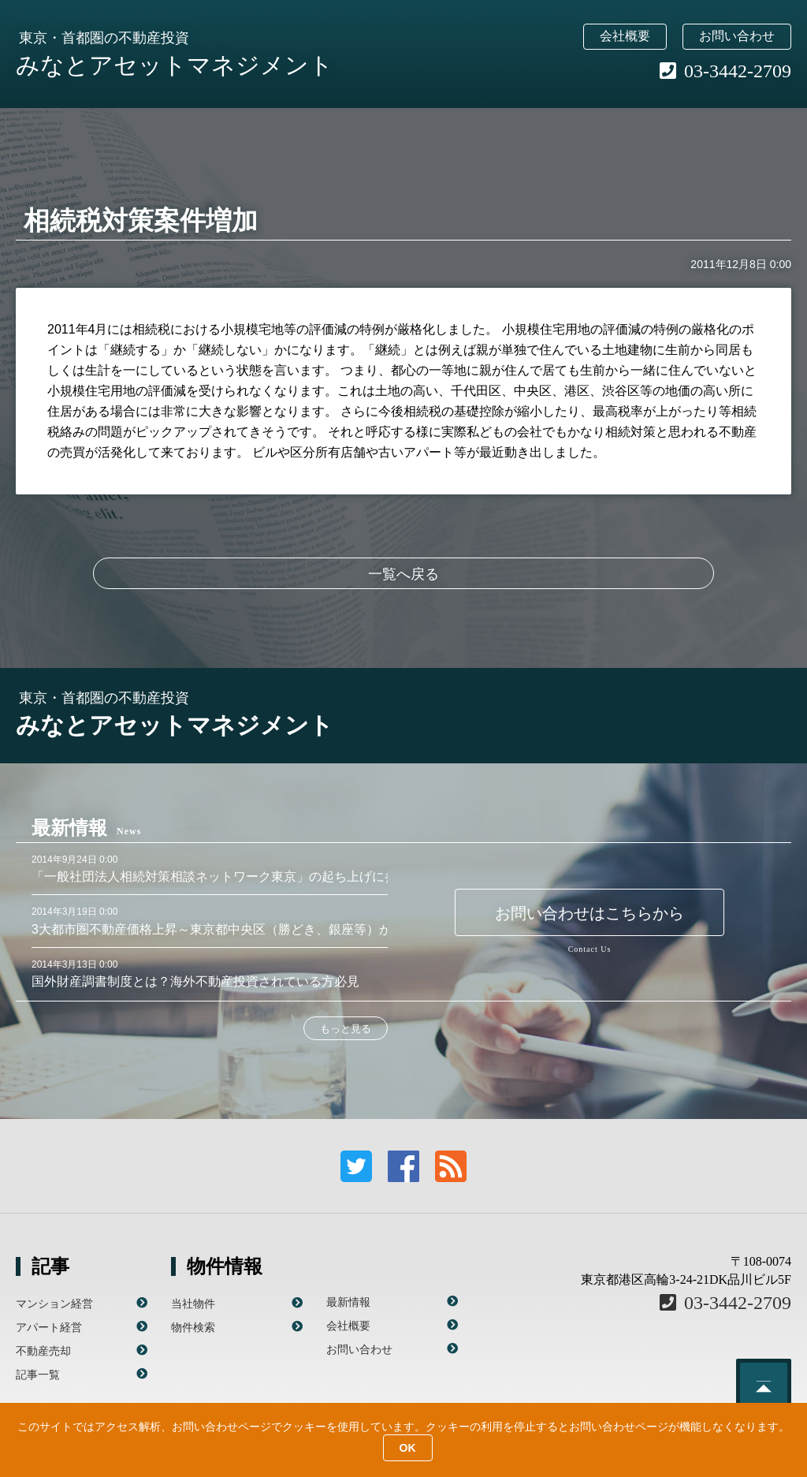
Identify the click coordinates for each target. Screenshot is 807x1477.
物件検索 (193, 1327)
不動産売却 (43, 1351)
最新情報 (348, 1302)
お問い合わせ (737, 36)
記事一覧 (38, 1374)
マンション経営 (54, 1303)
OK (408, 1448)
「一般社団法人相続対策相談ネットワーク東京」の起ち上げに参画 (221, 876)
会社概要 (625, 36)
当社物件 (193, 1303)
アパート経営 (49, 1327)
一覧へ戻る (403, 574)
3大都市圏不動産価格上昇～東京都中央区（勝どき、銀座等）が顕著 (224, 929)
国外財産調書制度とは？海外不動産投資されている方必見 (195, 981)
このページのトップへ (763, 1386)
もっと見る (345, 1029)
